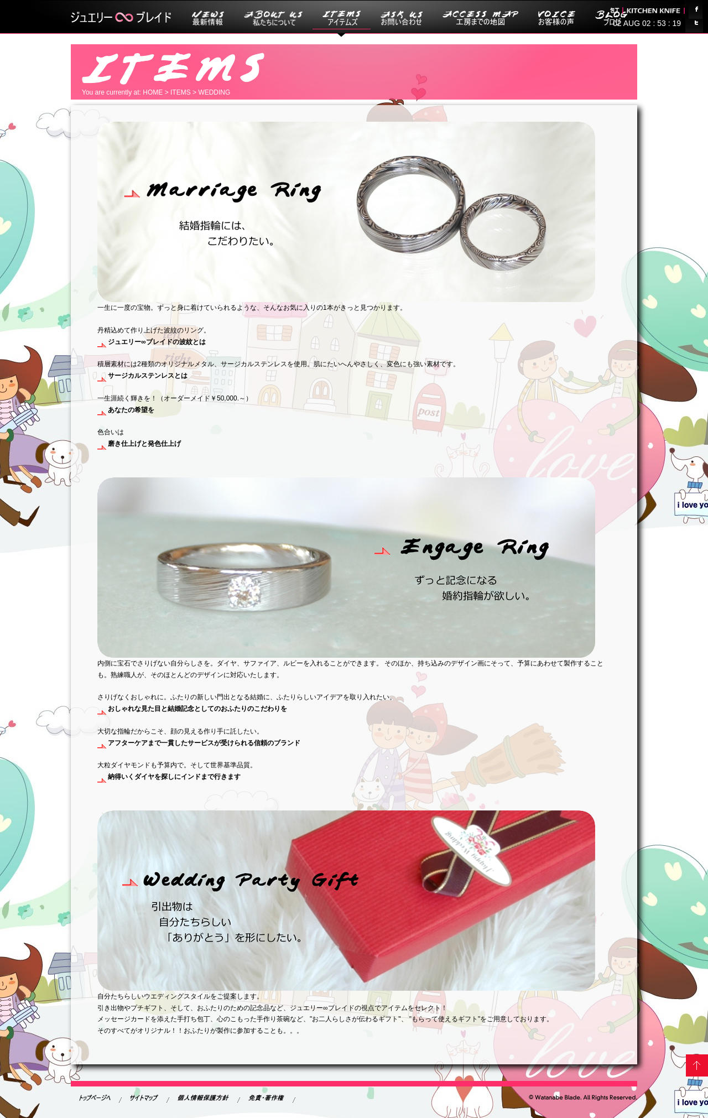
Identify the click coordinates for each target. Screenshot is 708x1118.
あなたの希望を (125, 410)
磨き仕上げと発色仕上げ (139, 444)
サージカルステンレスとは (142, 375)
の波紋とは (151, 342)
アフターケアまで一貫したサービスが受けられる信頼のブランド (198, 743)
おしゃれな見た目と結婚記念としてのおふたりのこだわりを (192, 709)
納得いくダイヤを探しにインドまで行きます (169, 777)
